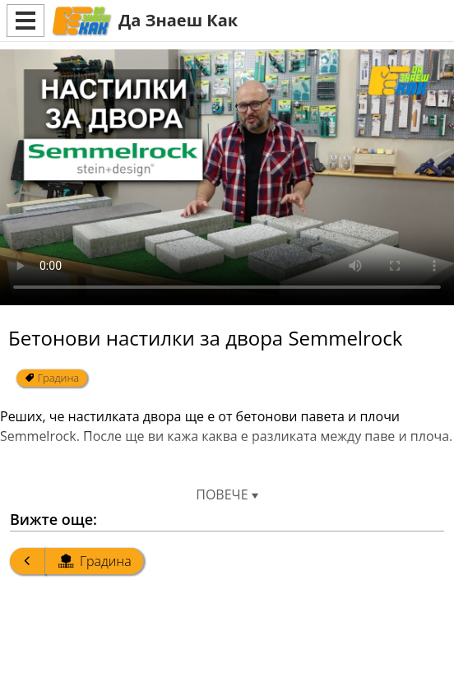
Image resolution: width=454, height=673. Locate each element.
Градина (52, 377)
